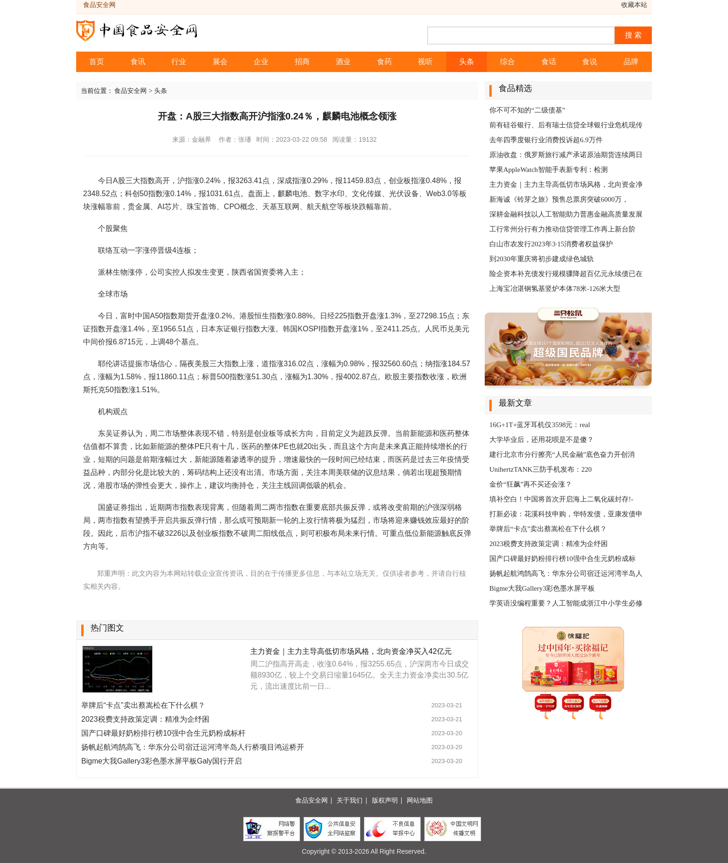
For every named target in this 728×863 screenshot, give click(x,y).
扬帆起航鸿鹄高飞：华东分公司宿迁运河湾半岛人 (566, 573)
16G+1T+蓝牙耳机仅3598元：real (539, 424)
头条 (466, 62)
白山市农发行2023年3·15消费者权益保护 (551, 244)
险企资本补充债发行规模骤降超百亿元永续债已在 (566, 273)
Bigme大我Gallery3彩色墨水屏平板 (542, 588)
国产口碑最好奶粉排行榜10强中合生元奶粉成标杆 (163, 733)
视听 (425, 62)
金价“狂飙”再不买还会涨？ (530, 484)
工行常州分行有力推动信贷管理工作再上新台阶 (562, 229)
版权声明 (385, 800)
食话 (548, 62)
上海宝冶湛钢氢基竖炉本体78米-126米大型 (555, 288)
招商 (302, 62)
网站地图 (420, 800)
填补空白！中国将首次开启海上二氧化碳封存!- (561, 499)
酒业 (343, 62)
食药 (384, 62)
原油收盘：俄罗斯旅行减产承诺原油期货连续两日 (566, 154)
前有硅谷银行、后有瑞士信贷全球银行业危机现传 (566, 125)
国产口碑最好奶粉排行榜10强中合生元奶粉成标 (562, 558)
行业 (178, 62)
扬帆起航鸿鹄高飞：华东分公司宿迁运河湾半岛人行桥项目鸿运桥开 (192, 747)
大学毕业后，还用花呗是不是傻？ (541, 439)
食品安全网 (130, 90)
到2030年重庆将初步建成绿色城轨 (541, 259)
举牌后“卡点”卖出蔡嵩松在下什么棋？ (143, 705)
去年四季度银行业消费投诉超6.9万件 (546, 140)
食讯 (137, 62)
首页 (96, 62)
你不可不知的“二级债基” (527, 110)
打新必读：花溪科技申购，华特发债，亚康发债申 (566, 514)
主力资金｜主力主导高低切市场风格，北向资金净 (566, 184)
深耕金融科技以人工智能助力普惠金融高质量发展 (566, 214)
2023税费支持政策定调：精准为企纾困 (145, 719)
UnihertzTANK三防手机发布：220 (540, 469)
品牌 (631, 62)
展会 (220, 62)
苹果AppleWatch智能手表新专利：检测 (548, 169)
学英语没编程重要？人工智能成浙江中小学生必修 (566, 603)
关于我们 (350, 800)
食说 (589, 62)
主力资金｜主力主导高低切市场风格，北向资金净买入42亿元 (351, 651)
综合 (507, 62)
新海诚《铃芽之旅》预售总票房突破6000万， (559, 199)
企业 (261, 62)
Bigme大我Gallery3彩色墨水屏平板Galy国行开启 (161, 761)
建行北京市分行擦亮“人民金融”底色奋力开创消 (562, 454)
